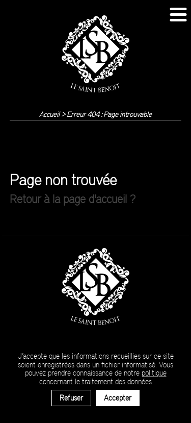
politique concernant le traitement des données (103, 376)
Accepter (117, 397)
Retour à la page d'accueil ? (72, 198)
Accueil (49, 114)
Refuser (71, 397)
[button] (178, 14)
